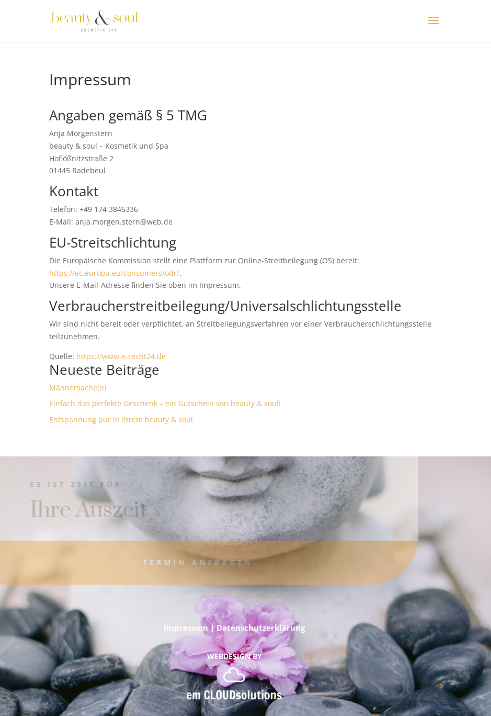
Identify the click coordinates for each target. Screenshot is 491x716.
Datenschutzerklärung (260, 627)
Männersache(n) (77, 388)
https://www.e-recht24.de (121, 356)
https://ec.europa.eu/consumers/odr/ (114, 273)
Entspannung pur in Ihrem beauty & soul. (122, 419)
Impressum (186, 627)
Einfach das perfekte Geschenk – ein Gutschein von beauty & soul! (165, 403)
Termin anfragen (186, 562)
